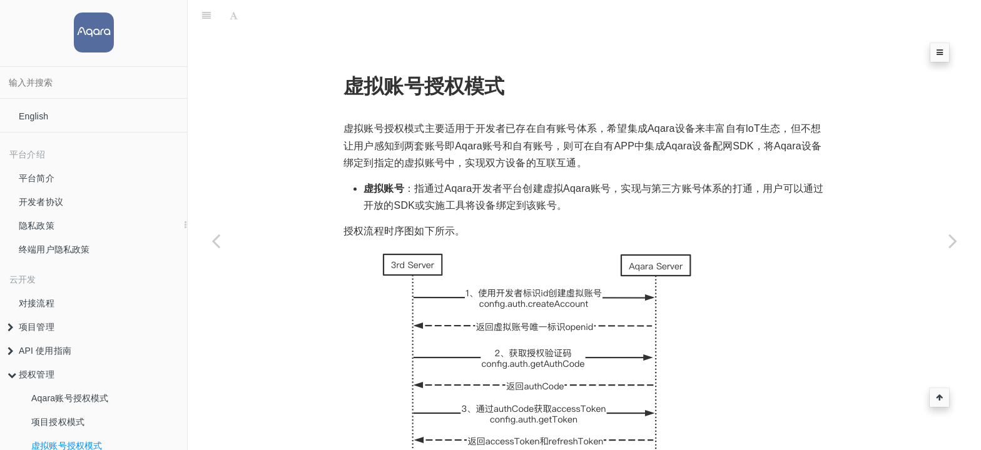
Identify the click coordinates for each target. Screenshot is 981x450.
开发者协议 (41, 202)
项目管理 (31, 327)
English (33, 116)
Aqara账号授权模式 (70, 398)
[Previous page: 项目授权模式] (216, 240)
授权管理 (31, 374)
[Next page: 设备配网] (953, 240)
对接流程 (36, 303)
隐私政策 (36, 226)
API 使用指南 (39, 351)
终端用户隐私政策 (54, 249)
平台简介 (36, 178)
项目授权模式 (57, 422)
